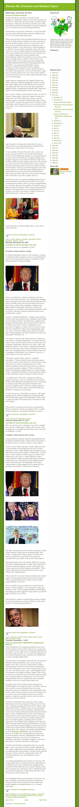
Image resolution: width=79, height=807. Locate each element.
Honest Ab (65, 169)
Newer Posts (10, 800)
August (56, 126)
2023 (54, 80)
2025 (54, 75)
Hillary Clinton (32, 637)
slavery (35, 795)
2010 (54, 160)
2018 (54, 92)
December (57, 97)
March (56, 138)
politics (13, 638)
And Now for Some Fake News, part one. (21, 423)
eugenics (33, 794)
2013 (54, 153)
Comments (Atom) (19, 803)
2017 (54, 95)
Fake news (13, 637)
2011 (54, 158)
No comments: (30, 235)
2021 (54, 85)
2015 (54, 148)
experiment (40, 794)
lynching (13, 795)
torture (40, 795)
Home (26, 800)
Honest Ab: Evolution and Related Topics (32, 6)
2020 (54, 87)
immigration (22, 418)
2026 (54, 73)
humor (40, 637)
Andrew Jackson (15, 239)
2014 (54, 150)
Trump (21, 240)
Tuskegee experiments (19, 731)
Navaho (15, 240)
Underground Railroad (19, 797)
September (57, 123)
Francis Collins (22, 637)
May (55, 133)
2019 (54, 90)
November (57, 100)
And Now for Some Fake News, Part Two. (21, 245)
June (55, 130)
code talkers (32, 239)
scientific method (26, 795)
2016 (54, 145)
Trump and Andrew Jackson (16, 15)
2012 (54, 155)
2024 (54, 77)
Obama (8, 638)
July (55, 128)
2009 (54, 163)
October (56, 121)
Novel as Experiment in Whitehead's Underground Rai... (62, 116)
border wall (13, 418)
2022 (54, 82)
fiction (8, 795)
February (57, 140)
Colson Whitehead (24, 794)
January (56, 143)
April (55, 135)
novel (18, 795)
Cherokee (25, 239)
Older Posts (43, 800)
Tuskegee (9, 797)
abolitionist (13, 794)
